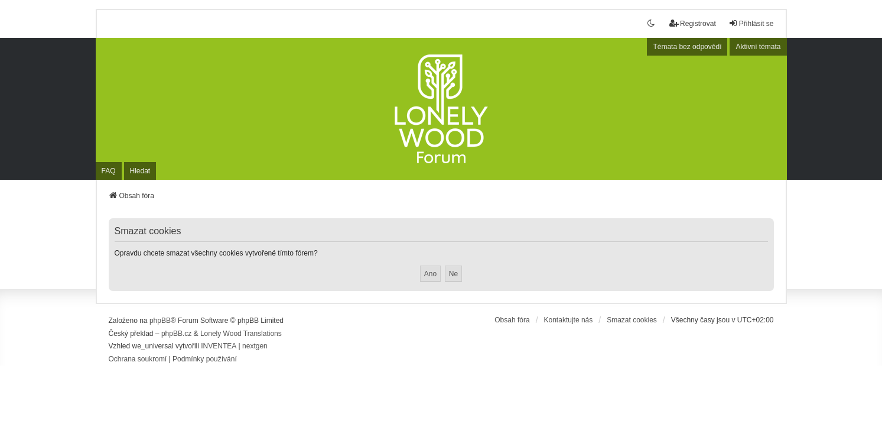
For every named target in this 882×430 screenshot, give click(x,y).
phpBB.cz (176, 333)
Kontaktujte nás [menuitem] (568, 320)
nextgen (255, 346)
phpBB (160, 320)
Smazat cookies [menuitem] (632, 320)
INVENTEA (218, 346)
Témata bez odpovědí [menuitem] (687, 47)
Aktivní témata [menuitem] (757, 47)
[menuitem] (138, 359)
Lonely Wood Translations (241, 333)
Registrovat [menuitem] (692, 23)
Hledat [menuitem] (140, 171)
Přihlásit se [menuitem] (751, 23)
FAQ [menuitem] (109, 171)
